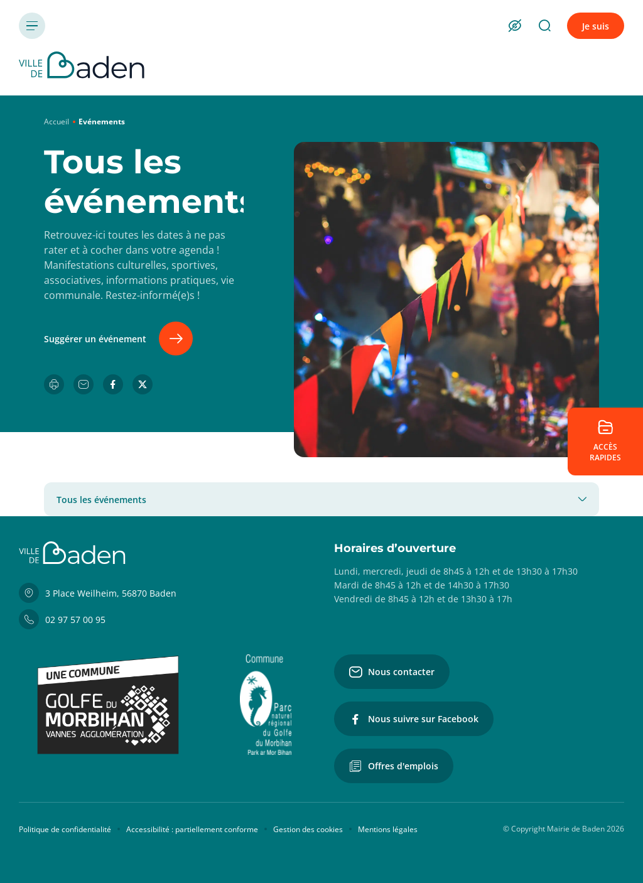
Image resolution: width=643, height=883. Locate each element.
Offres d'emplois (393, 766)
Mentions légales (388, 829)
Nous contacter (392, 672)
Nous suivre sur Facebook (413, 719)
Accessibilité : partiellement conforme (192, 829)
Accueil (56, 121)
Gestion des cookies (308, 829)
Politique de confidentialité (65, 829)
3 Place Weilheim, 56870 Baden (97, 593)
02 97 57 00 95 (62, 619)
